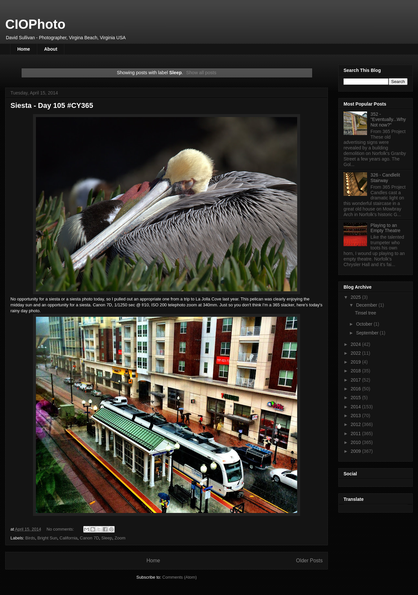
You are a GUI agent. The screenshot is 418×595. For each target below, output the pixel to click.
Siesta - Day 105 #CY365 (51, 105)
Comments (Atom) (179, 577)
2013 (356, 415)
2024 (356, 344)
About (50, 49)
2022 (356, 353)
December (367, 305)
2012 (356, 424)
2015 (356, 397)
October (365, 324)
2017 (356, 379)
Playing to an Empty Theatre (386, 228)
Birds (30, 538)
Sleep (106, 538)
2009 (356, 451)
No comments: (61, 529)
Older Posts (309, 560)
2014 (356, 406)
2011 (356, 433)
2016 (356, 388)
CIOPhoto (35, 24)
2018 (356, 370)
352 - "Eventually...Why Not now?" (388, 119)
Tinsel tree (365, 312)
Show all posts (201, 72)
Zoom (120, 538)
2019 (356, 362)
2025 (356, 297)
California (68, 538)
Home (23, 49)
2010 (356, 442)
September (367, 332)
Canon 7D (89, 538)
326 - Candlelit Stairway (385, 177)
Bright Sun (47, 538)
